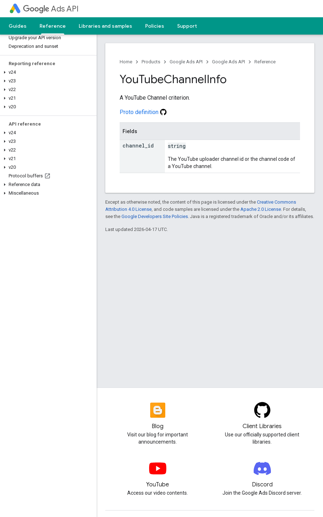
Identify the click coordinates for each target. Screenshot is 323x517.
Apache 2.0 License (260, 209)
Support (187, 26)
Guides (18, 26)
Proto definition (143, 112)
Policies (154, 26)
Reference (265, 61)
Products (151, 61)
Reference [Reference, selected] (53, 26)
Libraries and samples (105, 26)
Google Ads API (186, 61)
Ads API (51, 9)
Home (126, 61)
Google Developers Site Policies (154, 216)
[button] (47, 72)
